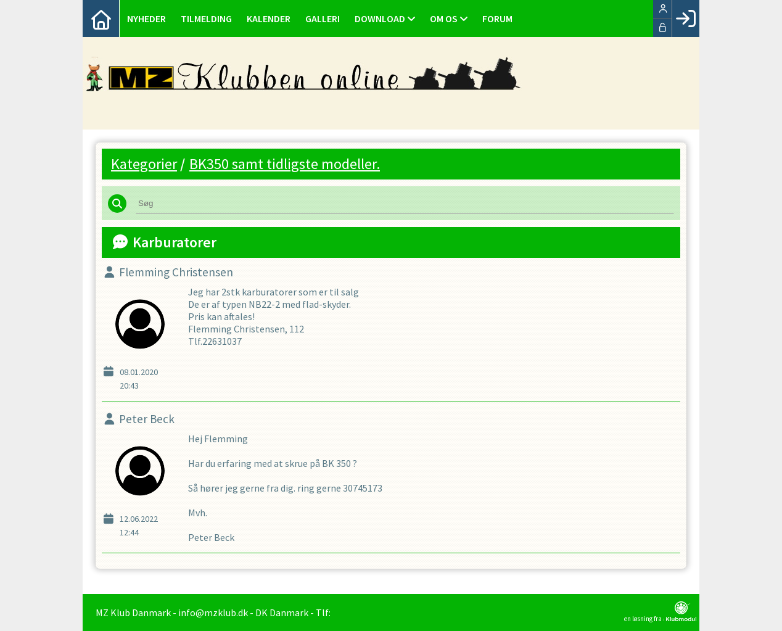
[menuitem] (101, 18)
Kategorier (144, 163)
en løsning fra (660, 611)
